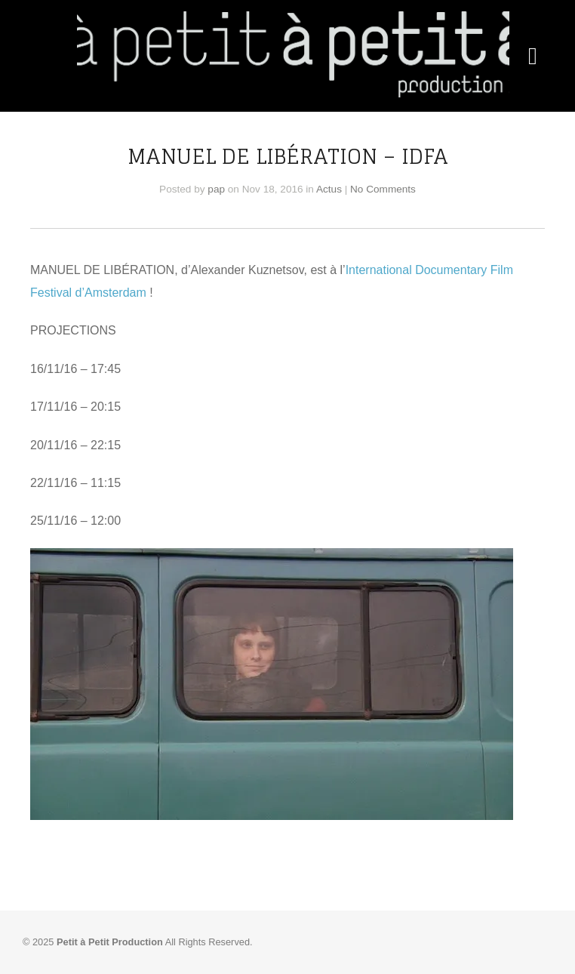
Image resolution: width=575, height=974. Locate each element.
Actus (329, 189)
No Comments (383, 189)
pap (216, 189)
